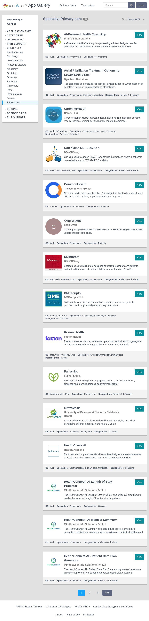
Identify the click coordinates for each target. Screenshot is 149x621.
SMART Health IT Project (29, 606)
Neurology (12, 69)
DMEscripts (72, 293)
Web (52, 57)
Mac (73, 170)
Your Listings (87, 5)
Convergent (72, 220)
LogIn (141, 5)
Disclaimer (88, 614)
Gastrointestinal (15, 60)
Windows (66, 170)
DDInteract (71, 256)
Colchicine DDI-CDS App (81, 147)
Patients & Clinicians (129, 95)
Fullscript (71, 371)
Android (63, 131)
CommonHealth (75, 184)
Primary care (13, 102)
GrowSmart (72, 407)
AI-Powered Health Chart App (85, 34)
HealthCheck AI (75, 445)
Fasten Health (74, 332)
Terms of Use (73, 614)
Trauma (11, 98)
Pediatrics (12, 81)
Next (107, 592)
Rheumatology (14, 94)
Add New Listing (68, 5)
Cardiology (12, 56)
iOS (57, 131)
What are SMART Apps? (58, 606)
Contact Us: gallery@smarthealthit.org (113, 606)
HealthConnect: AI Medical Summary (90, 519)
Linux (58, 170)
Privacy (58, 614)
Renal (10, 90)
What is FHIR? (82, 606)
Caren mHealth (74, 108)
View (139, 35)
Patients (105, 207)
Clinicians (102, 57)
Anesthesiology (15, 52)
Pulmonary (12, 85)
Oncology (12, 77)
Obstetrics (12, 73)
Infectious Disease (16, 65)
